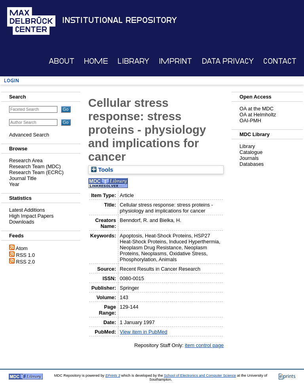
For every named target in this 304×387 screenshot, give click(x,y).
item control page (204, 345)
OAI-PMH (250, 120)
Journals (248, 158)
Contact (279, 61)
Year (14, 184)
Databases (251, 164)
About (61, 61)
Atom (22, 248)
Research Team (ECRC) (36, 172)
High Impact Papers (31, 216)
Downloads (21, 222)
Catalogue (250, 152)
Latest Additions (27, 210)
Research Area (26, 160)
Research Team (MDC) (35, 166)
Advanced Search (29, 135)
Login (11, 80)
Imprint (175, 61)
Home (96, 61)
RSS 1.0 (25, 255)
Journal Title (22, 178)
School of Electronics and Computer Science (200, 376)
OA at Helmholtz (257, 115)
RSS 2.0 (25, 262)
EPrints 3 (112, 376)
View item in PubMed (143, 332)
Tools (102, 170)
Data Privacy (228, 61)
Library (133, 61)
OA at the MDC (256, 109)
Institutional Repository (119, 20)
